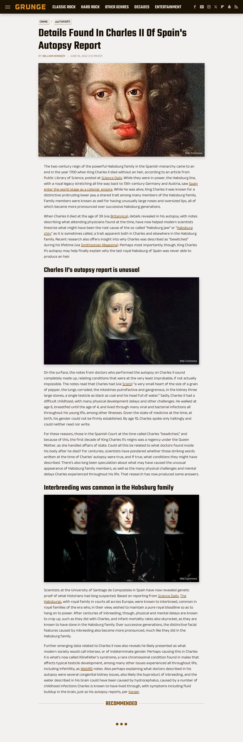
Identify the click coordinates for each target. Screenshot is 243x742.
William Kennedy (53, 56)
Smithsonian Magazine (99, 245)
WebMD (87, 669)
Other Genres (117, 6)
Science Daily (111, 178)
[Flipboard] (222, 7)
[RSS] (236, 7)
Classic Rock (63, 6)
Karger (134, 692)
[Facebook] (195, 7)
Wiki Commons (193, 153)
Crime (44, 21)
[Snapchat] (229, 7)
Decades (141, 6)
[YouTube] (202, 7)
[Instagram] (209, 7)
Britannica (118, 216)
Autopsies (62, 21)
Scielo (127, 384)
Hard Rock (90, 6)
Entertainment (168, 6)
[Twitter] (215, 7)
